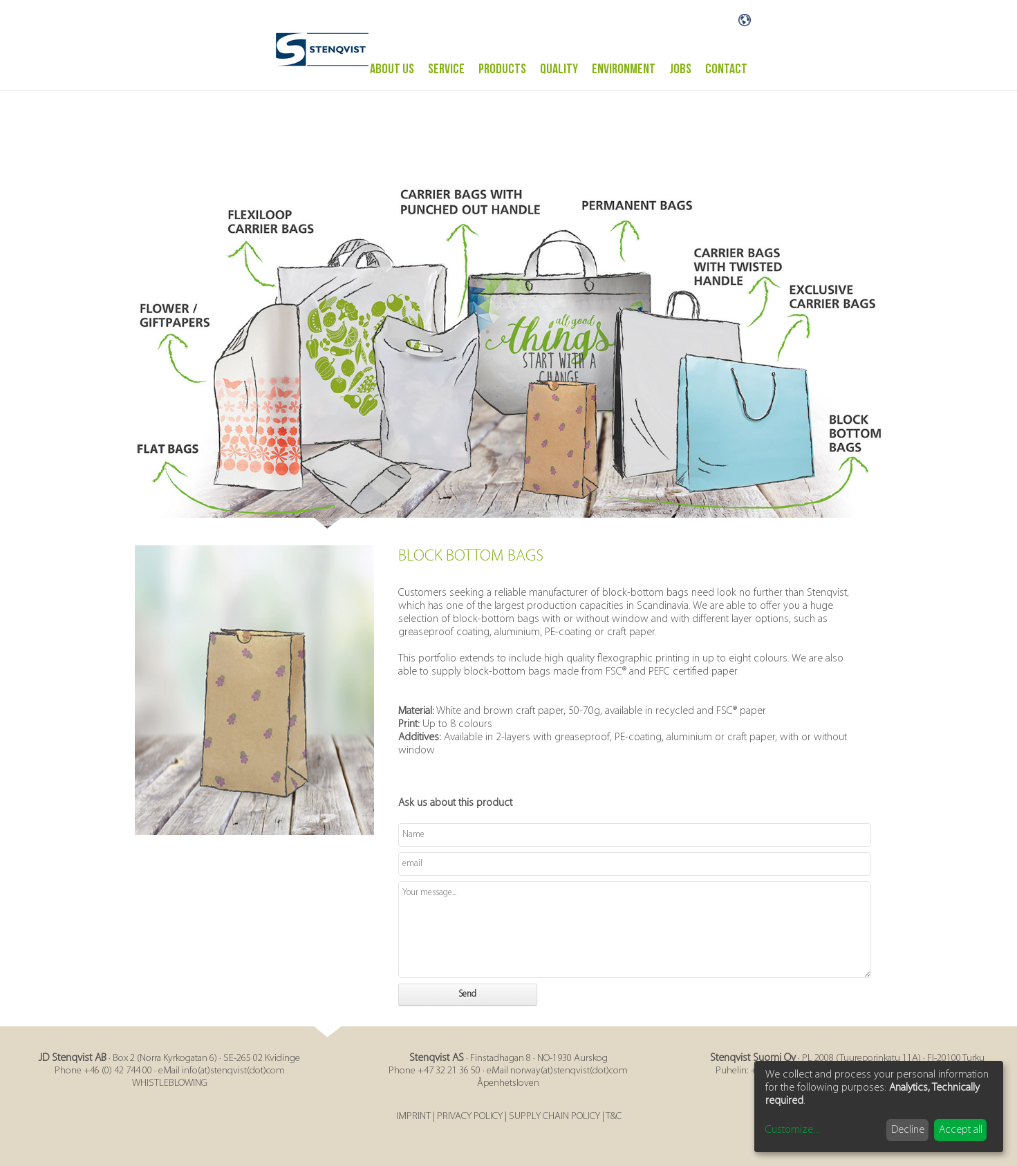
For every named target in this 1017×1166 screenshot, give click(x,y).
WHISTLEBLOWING (169, 1083)
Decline (907, 1130)
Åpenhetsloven (508, 1083)
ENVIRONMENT (623, 69)
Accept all (960, 1130)
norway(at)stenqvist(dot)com (569, 1071)
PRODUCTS (502, 69)
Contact (726, 69)
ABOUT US (392, 69)
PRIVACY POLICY (470, 1116)
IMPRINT (413, 1116)
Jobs (680, 69)
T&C (614, 1116)
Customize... (792, 1130)
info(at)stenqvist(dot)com (233, 1071)
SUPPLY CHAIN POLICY (554, 1116)
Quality (559, 69)
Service (446, 69)
